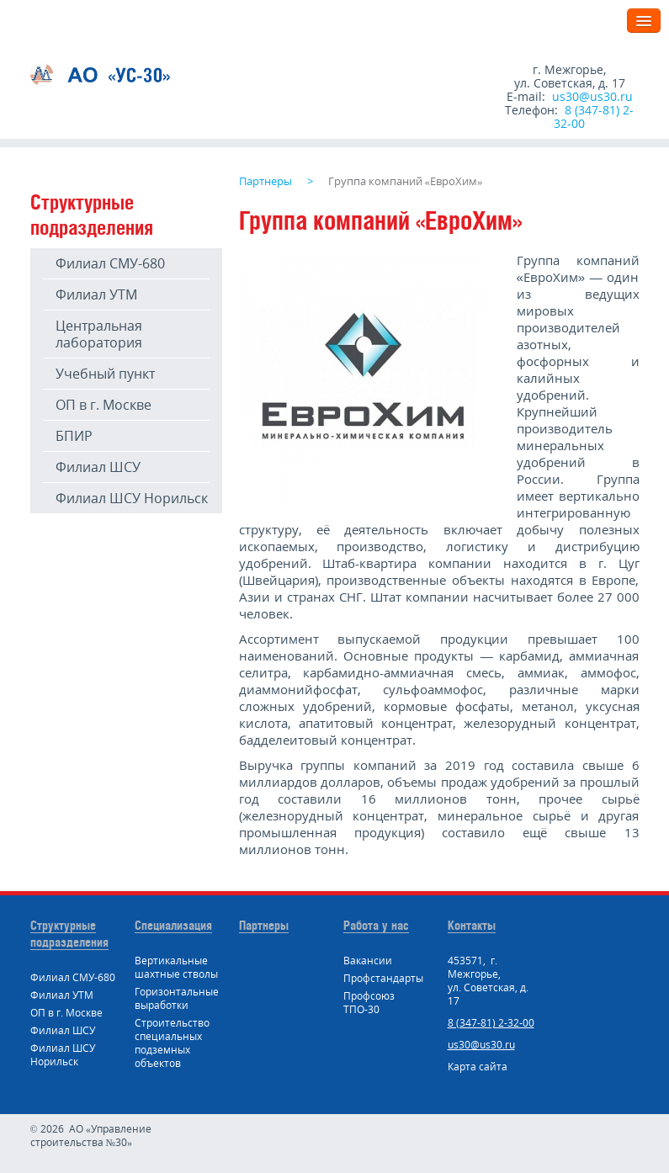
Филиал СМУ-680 (110, 263)
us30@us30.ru (592, 96)
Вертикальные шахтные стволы (176, 967)
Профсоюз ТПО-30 (369, 1002)
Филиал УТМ (96, 294)
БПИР (74, 436)
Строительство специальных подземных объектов (172, 1043)
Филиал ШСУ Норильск (132, 498)
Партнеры (264, 925)
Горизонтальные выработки (177, 998)
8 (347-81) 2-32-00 (594, 116)
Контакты (472, 925)
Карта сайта (477, 1066)
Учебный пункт (105, 373)
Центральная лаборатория (99, 334)
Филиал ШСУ (98, 467)
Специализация (173, 925)
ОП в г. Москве (103, 404)
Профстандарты (383, 978)
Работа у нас (376, 925)
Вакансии (367, 960)
